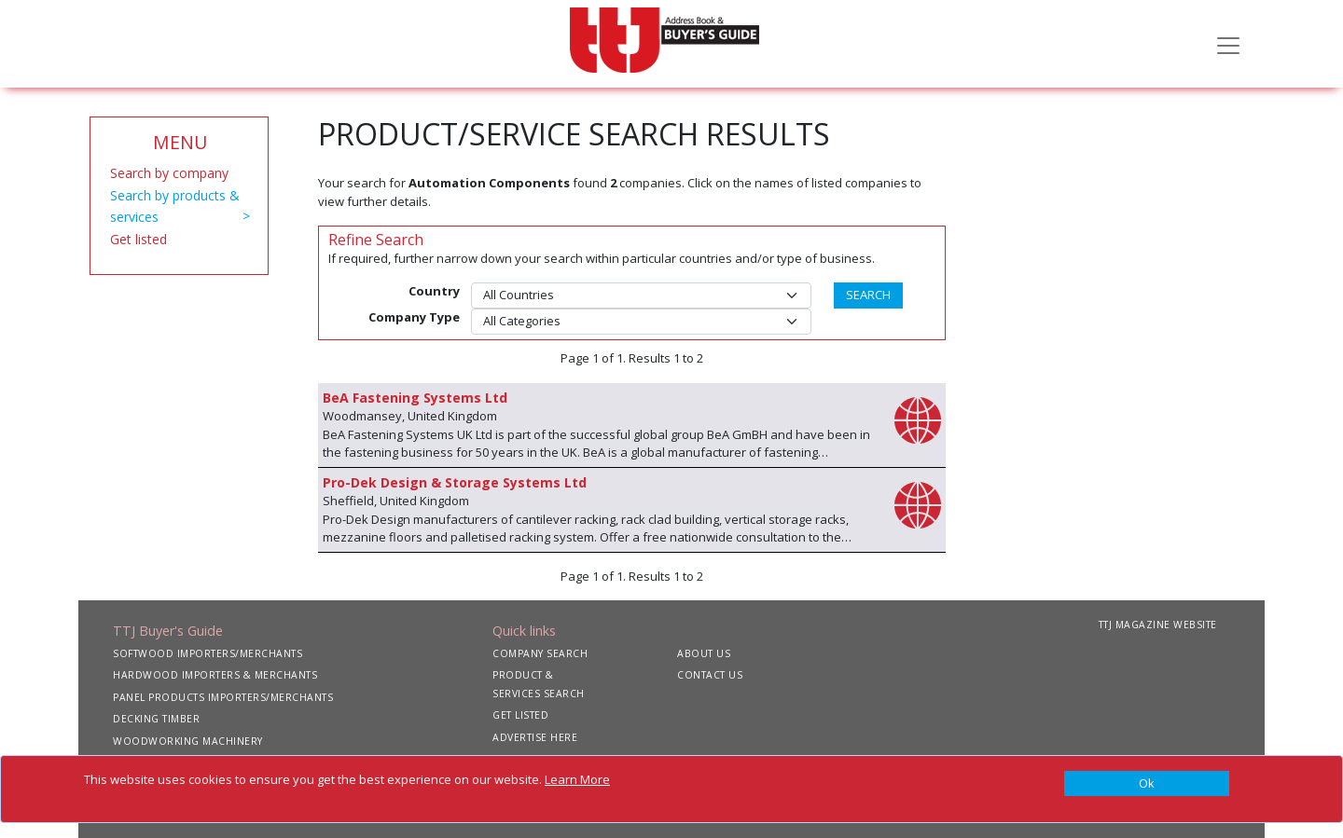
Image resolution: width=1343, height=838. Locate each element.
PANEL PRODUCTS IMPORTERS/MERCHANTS (223, 697)
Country (434, 290)
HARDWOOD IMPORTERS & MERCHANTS (215, 674)
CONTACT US (709, 674)
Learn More (577, 779)
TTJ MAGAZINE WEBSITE (1158, 624)
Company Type (414, 317)
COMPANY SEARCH (540, 653)
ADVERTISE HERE (534, 737)
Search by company (169, 173)
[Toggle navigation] (1228, 44)
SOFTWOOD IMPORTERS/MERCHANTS (207, 653)
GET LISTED (520, 714)
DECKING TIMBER (156, 718)
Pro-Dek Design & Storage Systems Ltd (455, 482)
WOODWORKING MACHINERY (188, 741)
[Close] (1146, 784)
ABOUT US (703, 653)
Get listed (138, 239)
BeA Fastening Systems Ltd (415, 397)
